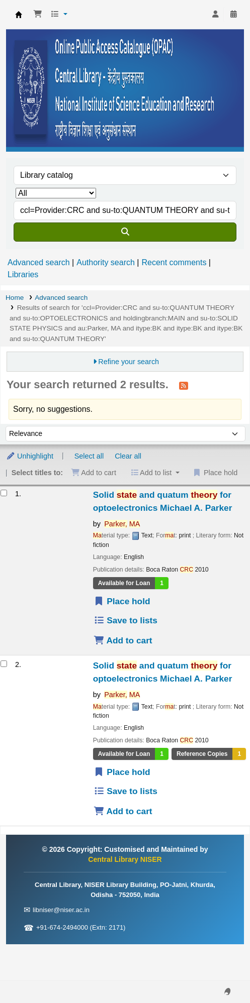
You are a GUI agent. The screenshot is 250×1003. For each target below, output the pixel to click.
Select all (89, 456)
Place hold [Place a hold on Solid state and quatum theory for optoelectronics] (122, 601)
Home (15, 297)
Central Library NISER (18, 14)
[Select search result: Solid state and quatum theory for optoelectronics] (4, 493)
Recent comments (173, 262)
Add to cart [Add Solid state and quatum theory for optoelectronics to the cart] (123, 640)
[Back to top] (220, 972)
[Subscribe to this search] (184, 385)
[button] (37, 14)
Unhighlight (29, 456)
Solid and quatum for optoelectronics (162, 501)
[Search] (125, 232)
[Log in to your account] (215, 14)
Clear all (128, 456)
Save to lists (125, 620)
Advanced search (39, 262)
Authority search (105, 262)
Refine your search (128, 362)
